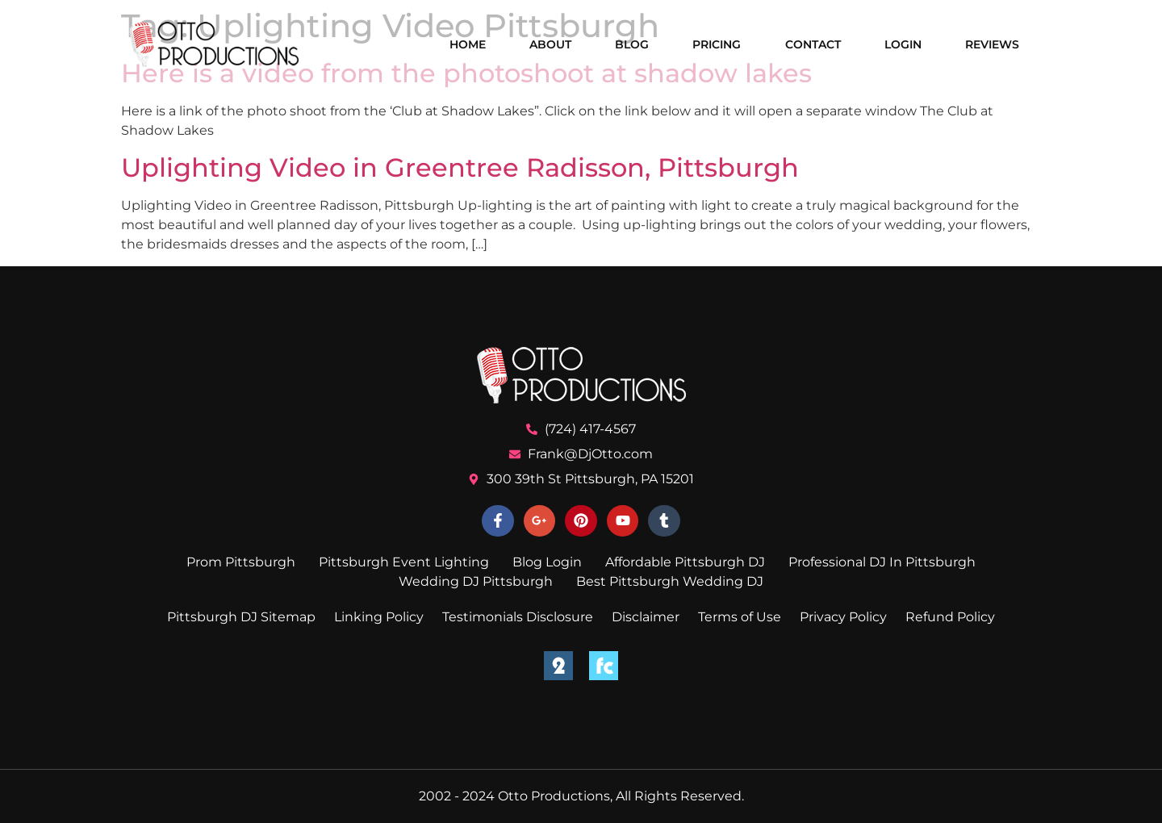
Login (903, 44)
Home (467, 44)
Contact (813, 44)
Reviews (992, 44)
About (550, 44)
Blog (632, 44)
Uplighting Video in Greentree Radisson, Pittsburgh (460, 167)
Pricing (716, 44)
